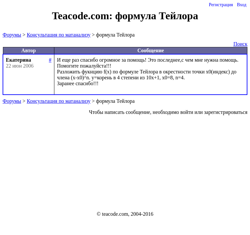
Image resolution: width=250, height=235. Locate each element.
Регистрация (221, 4)
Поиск (240, 44)
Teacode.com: (83, 16)
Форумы (12, 35)
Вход (241, 4)
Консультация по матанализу (58, 35)
